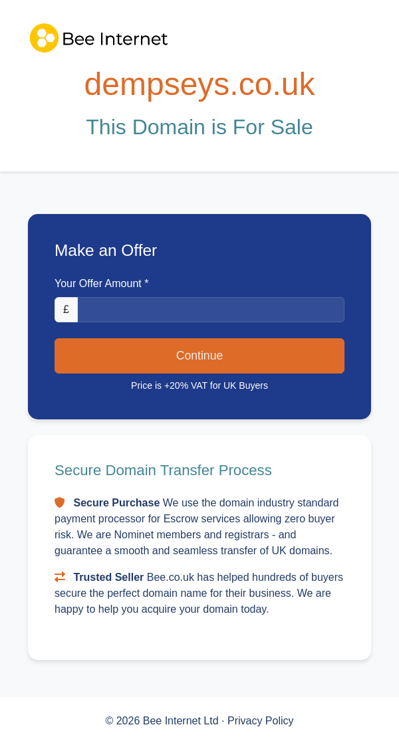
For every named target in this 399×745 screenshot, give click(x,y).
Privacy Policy (260, 720)
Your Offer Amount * (101, 283)
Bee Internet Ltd (182, 720)
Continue (199, 355)
